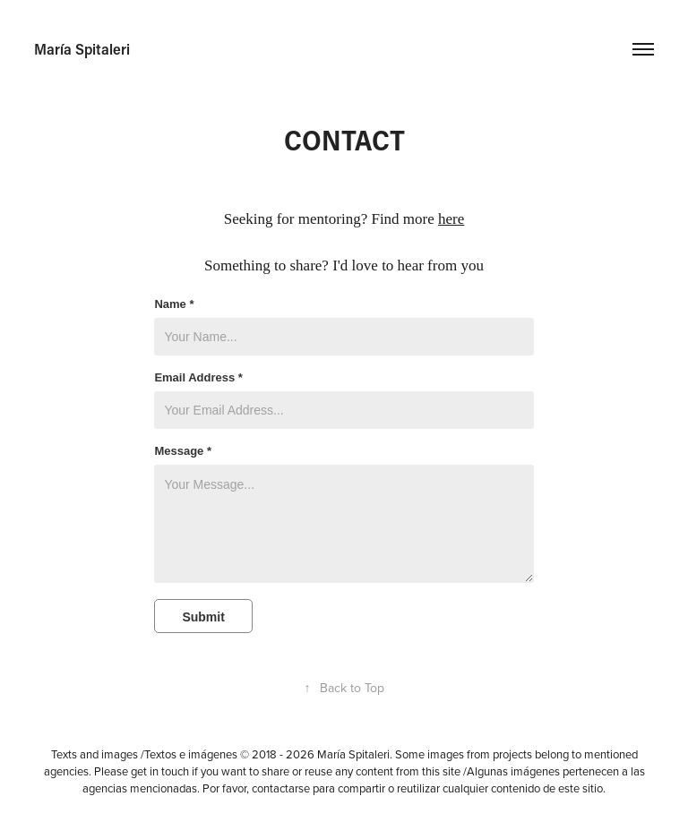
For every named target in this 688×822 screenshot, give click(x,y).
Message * (182, 451)
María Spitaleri (82, 48)
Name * (174, 304)
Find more (417, 218)
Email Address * (198, 378)
